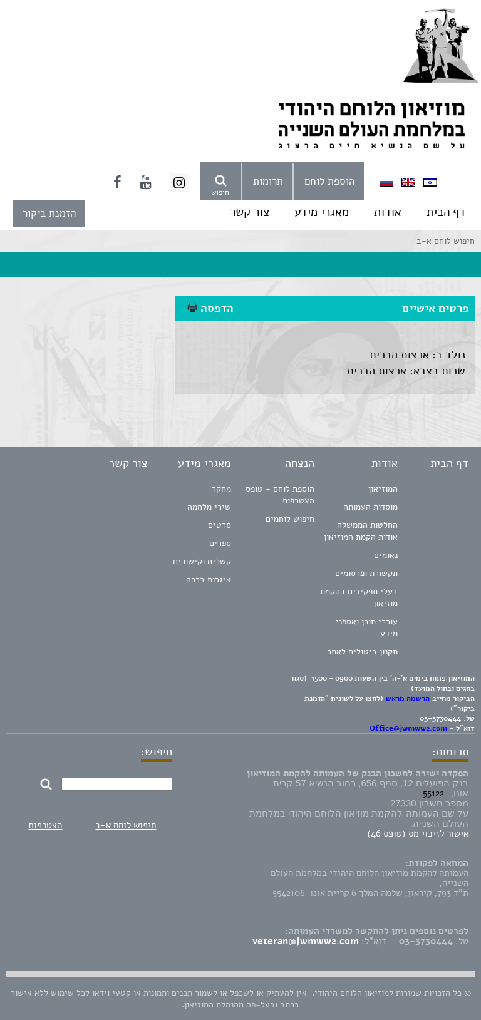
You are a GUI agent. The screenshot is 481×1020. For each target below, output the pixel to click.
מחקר (221, 489)
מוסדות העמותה (370, 507)
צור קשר (249, 212)
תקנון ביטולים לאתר (362, 651)
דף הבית (446, 212)
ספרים (220, 543)
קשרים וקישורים (202, 561)
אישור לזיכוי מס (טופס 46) (417, 833)
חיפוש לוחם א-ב (125, 825)
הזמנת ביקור (49, 213)
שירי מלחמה (209, 507)
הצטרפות (45, 825)
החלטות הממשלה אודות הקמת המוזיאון (361, 531)
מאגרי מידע (321, 212)
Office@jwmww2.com (408, 728)
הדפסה (210, 308)
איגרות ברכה (208, 579)
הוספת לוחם (329, 181)
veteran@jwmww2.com (305, 941)
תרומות (268, 181)
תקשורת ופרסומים (366, 573)
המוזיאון (383, 489)
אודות (387, 212)
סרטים (219, 525)
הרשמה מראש (408, 698)
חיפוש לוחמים (290, 519)
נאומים (386, 555)
